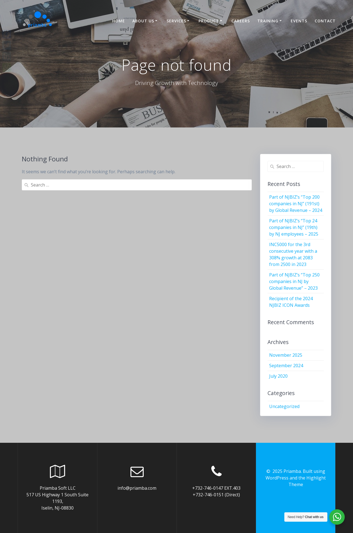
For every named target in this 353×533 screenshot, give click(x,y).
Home (118, 20)
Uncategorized (284, 406)
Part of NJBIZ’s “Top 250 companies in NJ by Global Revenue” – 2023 (294, 281)
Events (299, 20)
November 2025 (285, 355)
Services (176, 20)
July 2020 (278, 376)
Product (209, 20)
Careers (240, 20)
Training (267, 20)
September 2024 (286, 366)
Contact (325, 20)
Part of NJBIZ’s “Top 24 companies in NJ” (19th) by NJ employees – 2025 (293, 227)
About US (143, 20)
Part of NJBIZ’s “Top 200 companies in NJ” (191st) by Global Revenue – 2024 (295, 203)
